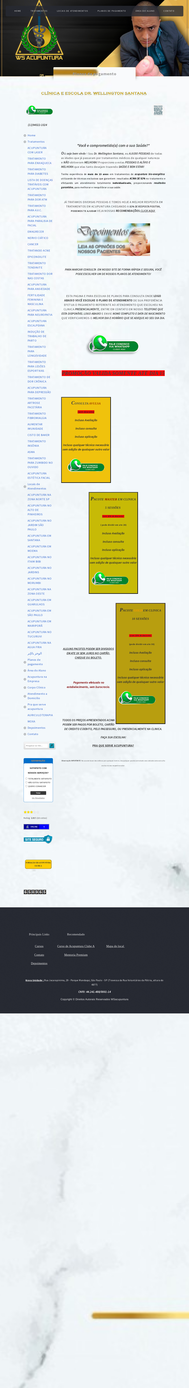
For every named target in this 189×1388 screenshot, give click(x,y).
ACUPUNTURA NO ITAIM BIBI (40, 559)
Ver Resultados (38, 798)
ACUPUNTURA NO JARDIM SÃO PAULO (40, 525)
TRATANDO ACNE (39, 250)
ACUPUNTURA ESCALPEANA (37, 323)
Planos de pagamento (112, 11)
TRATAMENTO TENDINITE (37, 265)
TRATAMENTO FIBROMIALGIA (37, 416)
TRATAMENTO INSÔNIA (37, 443)
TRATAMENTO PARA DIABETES (38, 171)
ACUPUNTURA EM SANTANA (39, 538)
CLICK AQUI (148, 211)
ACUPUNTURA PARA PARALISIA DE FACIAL (40, 221)
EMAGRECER (36, 231)
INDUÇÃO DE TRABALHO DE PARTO (37, 336)
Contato (170, 11)
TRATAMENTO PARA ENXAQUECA (40, 161)
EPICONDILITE (37, 257)
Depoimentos (36, 727)
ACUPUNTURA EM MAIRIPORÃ (39, 623)
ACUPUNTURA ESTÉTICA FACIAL (39, 476)
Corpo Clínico (36, 687)
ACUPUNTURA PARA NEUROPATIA (40, 312)
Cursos (39, 946)
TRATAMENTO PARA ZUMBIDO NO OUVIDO (40, 462)
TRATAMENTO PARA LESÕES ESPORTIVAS (37, 366)
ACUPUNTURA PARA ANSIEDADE (39, 287)
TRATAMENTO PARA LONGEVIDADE (37, 351)
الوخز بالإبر (35, 653)
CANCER (33, 244)
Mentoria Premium (76, 954)
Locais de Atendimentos (72, 11)
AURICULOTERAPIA (40, 715)
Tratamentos (38, 11)
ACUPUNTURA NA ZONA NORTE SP (39, 497)
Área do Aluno (146, 11)
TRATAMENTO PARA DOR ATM (37, 197)
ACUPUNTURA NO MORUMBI (40, 581)
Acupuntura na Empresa (37, 679)
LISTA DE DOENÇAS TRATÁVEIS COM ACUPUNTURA (40, 184)
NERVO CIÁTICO (38, 238)
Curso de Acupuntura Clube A (76, 946)
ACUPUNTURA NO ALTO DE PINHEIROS (40, 510)
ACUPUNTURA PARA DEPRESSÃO (39, 390)
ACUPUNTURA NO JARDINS (40, 570)
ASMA (31, 452)
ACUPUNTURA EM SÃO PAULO (39, 613)
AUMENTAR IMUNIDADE (35, 426)
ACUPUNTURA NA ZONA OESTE (39, 591)
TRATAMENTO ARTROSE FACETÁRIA (37, 403)
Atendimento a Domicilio (37, 696)
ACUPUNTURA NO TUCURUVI (40, 634)
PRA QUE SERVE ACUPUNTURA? (113, 745)
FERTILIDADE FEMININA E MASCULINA (36, 299)
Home (16, 11)
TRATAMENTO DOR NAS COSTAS (40, 276)
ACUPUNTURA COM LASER (37, 150)
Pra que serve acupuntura (37, 707)
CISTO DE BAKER (39, 435)
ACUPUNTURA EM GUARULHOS (39, 602)
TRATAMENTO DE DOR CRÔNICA (39, 379)
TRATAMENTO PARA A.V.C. (37, 208)
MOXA (31, 721)
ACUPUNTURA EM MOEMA (39, 549)
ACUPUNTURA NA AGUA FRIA (39, 645)
